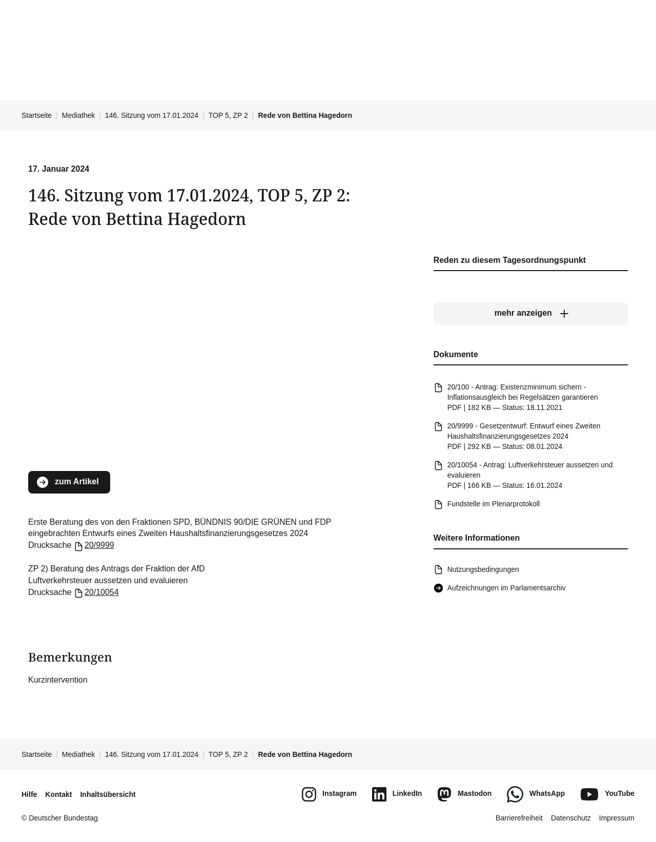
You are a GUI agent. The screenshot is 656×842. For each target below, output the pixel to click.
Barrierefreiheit (519, 818)
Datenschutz (571, 818)
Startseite (37, 115)
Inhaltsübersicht (107, 794)
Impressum (616, 818)
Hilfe (29, 794)
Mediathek (78, 115)
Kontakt (58, 794)
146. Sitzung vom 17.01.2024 (151, 115)
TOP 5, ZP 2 (228, 115)
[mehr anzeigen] (531, 313)
